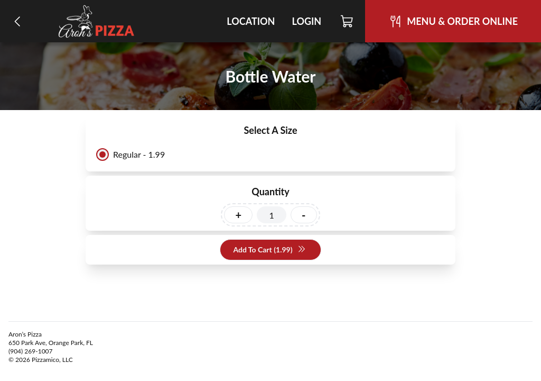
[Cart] (347, 21)
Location (251, 21)
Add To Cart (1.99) (269, 250)
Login (306, 21)
